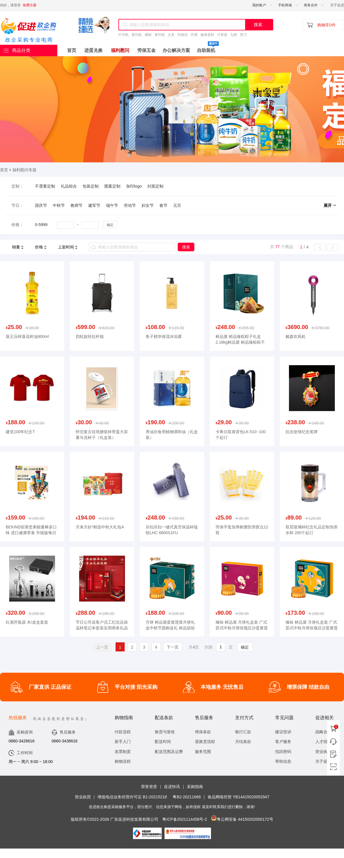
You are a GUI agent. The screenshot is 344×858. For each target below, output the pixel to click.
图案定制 (112, 186)
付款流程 (123, 731)
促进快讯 (172, 786)
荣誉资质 (149, 786)
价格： (17, 224)
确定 (110, 225)
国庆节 (41, 205)
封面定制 (155, 186)
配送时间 (163, 741)
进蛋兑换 (93, 50)
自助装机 (208, 49)
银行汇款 (243, 731)
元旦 (177, 205)
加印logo (134, 186)
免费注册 (29, 5)
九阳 (233, 35)
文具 (171, 35)
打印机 (123, 35)
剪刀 (243, 35)
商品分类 (16, 50)
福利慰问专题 (24, 170)
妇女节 (148, 205)
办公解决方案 (176, 50)
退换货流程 (205, 741)
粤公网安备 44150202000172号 (245, 819)
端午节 (112, 205)
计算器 (222, 35)
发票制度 (123, 751)
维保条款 (203, 731)
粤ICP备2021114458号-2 (184, 819)
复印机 (137, 35)
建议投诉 (283, 731)
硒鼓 (148, 35)
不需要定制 (45, 186)
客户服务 (283, 741)
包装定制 (91, 186)
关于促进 (337, 5)
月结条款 (243, 741)
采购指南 (195, 786)
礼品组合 (69, 186)
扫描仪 (182, 35)
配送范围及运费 (169, 751)
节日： (17, 205)
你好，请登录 (10, 5)
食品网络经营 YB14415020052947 (238, 797)
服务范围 (203, 751)
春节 (163, 205)
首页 (71, 50)
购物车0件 (326, 25)
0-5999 (41, 224)
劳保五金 (146, 50)
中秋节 (59, 205)
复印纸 (160, 35)
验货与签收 (165, 731)
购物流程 (123, 761)
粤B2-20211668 (187, 797)
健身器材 (207, 35)
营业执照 (83, 797)
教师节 (77, 205)
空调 (194, 35)
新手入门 (123, 741)
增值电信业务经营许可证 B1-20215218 (132, 797)
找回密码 (283, 751)
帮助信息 (283, 761)
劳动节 (130, 205)
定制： (17, 186)
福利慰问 (120, 50)
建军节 (94, 205)
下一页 (173, 647)
